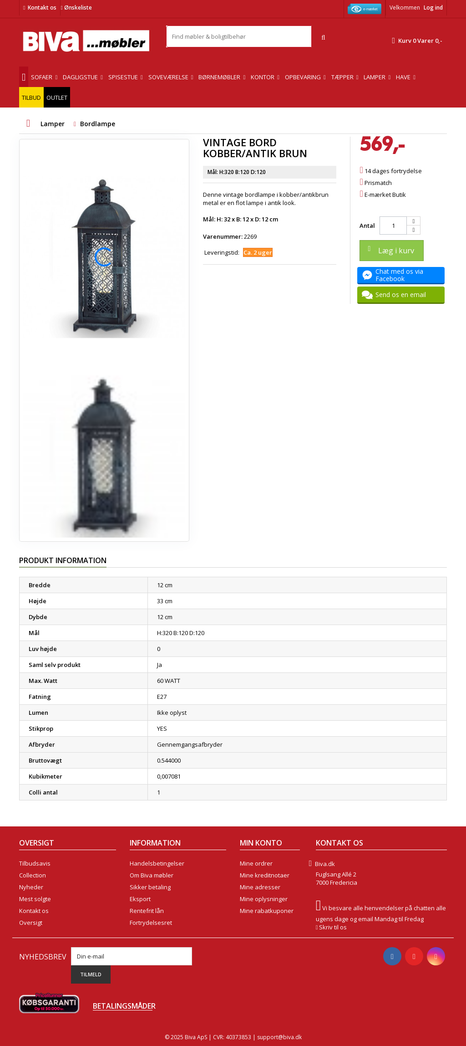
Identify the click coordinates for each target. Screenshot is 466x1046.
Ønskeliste (76, 7)
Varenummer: (223, 236)
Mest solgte (35, 899)
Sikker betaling (150, 887)
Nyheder (31, 887)
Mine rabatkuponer (267, 911)
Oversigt (30, 922)
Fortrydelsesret (151, 922)
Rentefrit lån (147, 911)
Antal (367, 225)
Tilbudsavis (35, 863)
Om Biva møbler (151, 875)
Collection (32, 875)
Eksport (140, 899)
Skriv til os (333, 927)
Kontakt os (42, 7)
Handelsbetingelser (157, 863)
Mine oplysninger (264, 899)
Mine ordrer (256, 863)
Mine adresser (260, 887)
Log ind (433, 7)
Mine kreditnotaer (264, 875)
